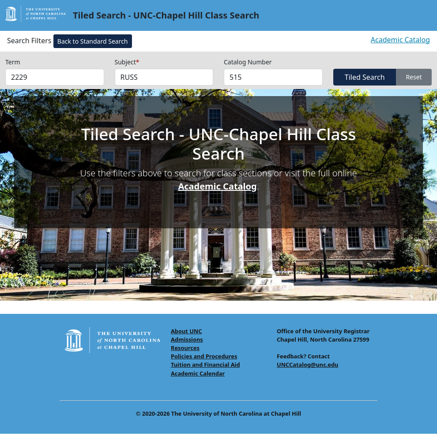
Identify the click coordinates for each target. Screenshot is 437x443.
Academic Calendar (198, 373)
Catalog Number (248, 62)
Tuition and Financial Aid (205, 365)
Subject (127, 62)
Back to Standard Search (92, 41)
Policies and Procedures (204, 356)
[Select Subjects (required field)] (164, 77)
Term (12, 62)
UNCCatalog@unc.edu (307, 365)
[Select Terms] (54, 77)
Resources (185, 348)
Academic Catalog (400, 40)
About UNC (186, 331)
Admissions (187, 339)
